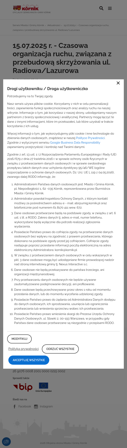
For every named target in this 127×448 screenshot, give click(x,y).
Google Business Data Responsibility (75, 142)
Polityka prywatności (23, 349)
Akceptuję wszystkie (29, 360)
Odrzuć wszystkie (60, 349)
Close (118, 83)
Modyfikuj (19, 338)
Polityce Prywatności (90, 138)
